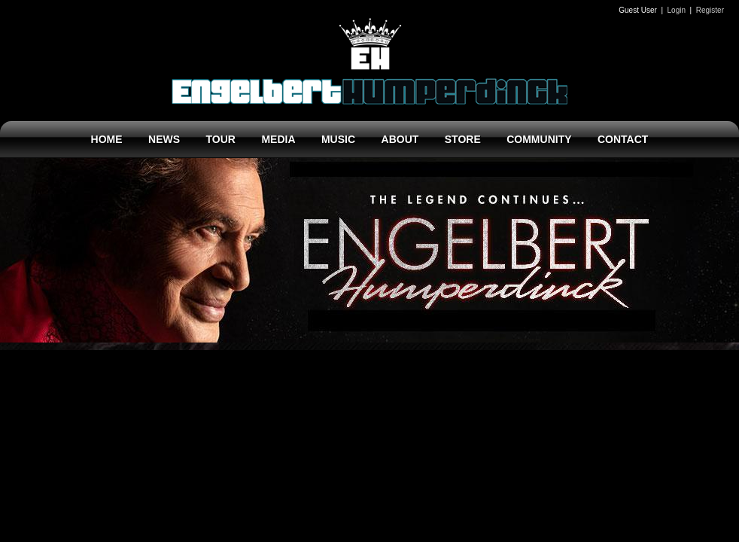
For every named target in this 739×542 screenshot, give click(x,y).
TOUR (221, 139)
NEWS (164, 139)
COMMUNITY (538, 139)
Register (710, 10)
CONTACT (623, 139)
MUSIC (338, 139)
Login (677, 10)
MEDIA (278, 139)
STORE (463, 139)
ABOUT (400, 139)
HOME (107, 139)
